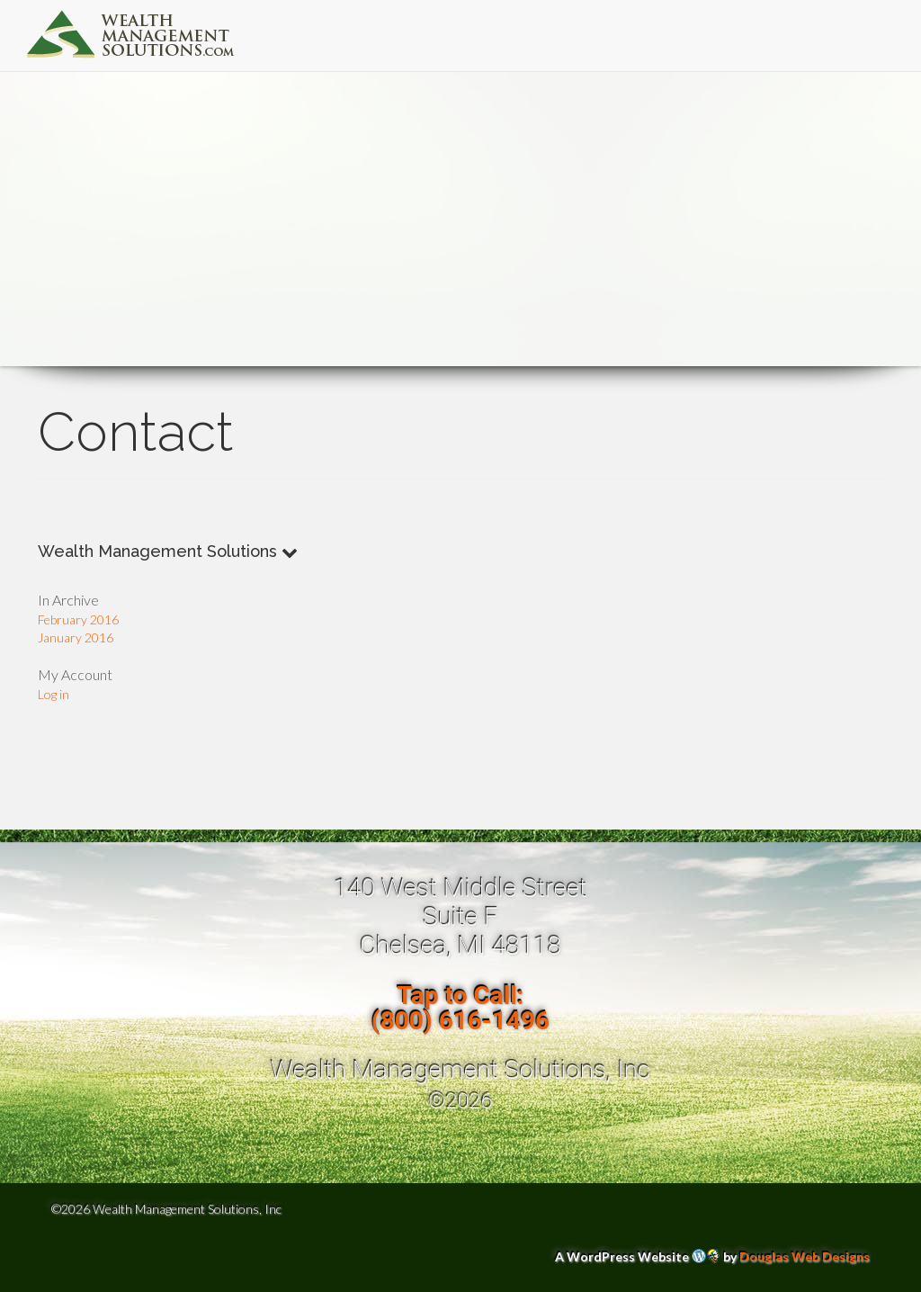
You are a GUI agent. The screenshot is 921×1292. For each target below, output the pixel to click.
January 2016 (75, 637)
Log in (53, 694)
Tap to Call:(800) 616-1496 (460, 1008)
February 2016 (78, 619)
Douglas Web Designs (804, 1256)
